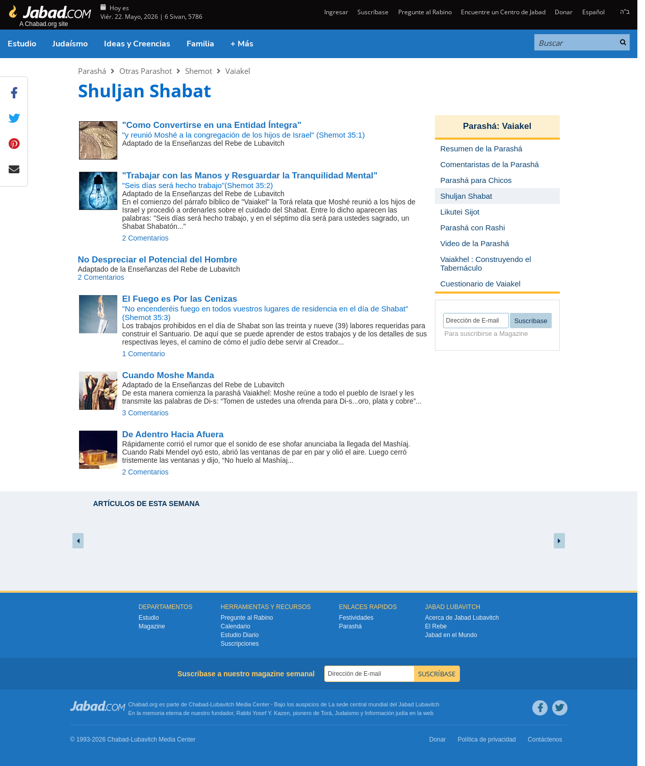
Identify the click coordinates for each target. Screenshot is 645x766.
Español (593, 12)
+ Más (241, 43)
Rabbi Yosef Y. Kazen (263, 713)
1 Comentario (143, 354)
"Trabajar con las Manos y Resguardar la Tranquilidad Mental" (250, 175)
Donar (564, 12)
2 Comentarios (145, 238)
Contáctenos (545, 739)
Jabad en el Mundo (451, 635)
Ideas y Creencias (137, 43)
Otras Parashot (145, 71)
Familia (200, 43)
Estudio (22, 43)
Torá (326, 713)
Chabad (199, 704)
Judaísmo (70, 43)
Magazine (152, 626)
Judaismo (347, 713)
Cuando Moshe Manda (168, 375)
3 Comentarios (145, 413)
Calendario (235, 626)
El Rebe (436, 626)
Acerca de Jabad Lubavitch (462, 617)
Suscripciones (240, 643)
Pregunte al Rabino (425, 12)
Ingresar (335, 12)
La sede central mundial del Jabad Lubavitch (384, 704)
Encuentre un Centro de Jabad (503, 12)
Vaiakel (237, 71)
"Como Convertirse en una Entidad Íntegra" (211, 125)
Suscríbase (373, 12)
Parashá (92, 71)
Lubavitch (222, 704)
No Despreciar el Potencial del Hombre (158, 260)
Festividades (356, 617)
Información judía (387, 713)
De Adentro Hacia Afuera (173, 434)
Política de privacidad (487, 739)
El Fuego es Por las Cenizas (180, 299)
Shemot (198, 71)
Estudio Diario (240, 635)
